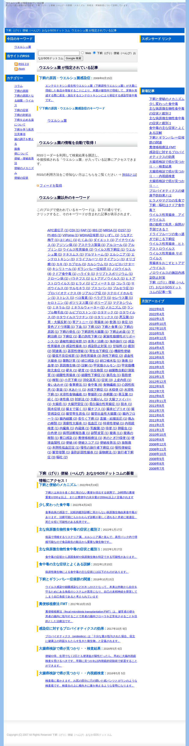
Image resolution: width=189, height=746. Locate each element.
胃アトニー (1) (82, 322)
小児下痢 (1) (73, 380)
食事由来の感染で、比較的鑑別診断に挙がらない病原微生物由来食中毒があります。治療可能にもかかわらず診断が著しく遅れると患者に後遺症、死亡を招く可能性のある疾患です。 (91, 517)
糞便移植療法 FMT (162, 147)
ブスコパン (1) (101, 288)
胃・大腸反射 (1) (60, 322)
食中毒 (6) (95, 384)
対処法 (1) (82, 399)
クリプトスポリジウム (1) (114, 273)
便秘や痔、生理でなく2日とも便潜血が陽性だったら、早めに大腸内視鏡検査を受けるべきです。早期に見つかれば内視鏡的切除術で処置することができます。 (91, 660)
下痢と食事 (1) (112, 326)
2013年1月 (157, 376)
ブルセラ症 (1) (123, 288)
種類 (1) (58, 380)
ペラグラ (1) (102, 298)
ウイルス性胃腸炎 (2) (78, 249)
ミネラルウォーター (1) (88, 307)
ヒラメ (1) (83, 283)
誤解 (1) (87, 365)
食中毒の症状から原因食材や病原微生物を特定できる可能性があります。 (91, 556)
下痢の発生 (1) (70, 331)
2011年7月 (157, 410)
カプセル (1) (77, 264)
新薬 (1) (62, 389)
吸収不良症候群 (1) (66, 355)
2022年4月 (157, 314)
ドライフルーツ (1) (89, 259)
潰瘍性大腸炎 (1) (75, 423)
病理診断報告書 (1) (76, 433)
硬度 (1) (83, 370)
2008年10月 (157, 454)
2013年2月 (157, 372)
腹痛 (17, 148)
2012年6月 (157, 396)
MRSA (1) (110, 230)
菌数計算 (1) (71, 360)
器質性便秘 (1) (78, 351)
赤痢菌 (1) (110, 394)
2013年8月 (157, 357)
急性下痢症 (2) (112, 355)
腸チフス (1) (97, 409)
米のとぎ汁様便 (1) (117, 438)
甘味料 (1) (120, 346)
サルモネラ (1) (79, 288)
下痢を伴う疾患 (24, 129)
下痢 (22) (94, 326)
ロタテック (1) (107, 312)
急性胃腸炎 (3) (90, 355)
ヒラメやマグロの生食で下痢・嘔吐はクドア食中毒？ (167, 205)
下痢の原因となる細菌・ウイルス (24, 100)
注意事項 (19, 134)
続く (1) (53, 399)
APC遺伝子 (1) (58, 230)
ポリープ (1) (103, 302)
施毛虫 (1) (113, 375)
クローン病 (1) (58, 278)
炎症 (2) (127, 322)
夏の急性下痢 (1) (90, 336)
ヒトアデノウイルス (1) (108, 278)
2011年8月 (157, 405)
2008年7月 (157, 468)
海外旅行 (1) (118, 341)
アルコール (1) (116, 245)
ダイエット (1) (104, 240)
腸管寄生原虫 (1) (78, 413)
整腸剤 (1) (95, 394)
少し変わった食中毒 (163, 104)
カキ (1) (62, 264)
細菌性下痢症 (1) (93, 375)
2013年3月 (157, 367)
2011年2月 (157, 425)
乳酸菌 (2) (97, 428)
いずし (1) (112, 235)
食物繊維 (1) (112, 384)
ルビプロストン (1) (83, 312)
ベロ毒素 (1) (84, 298)
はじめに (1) (68, 240)
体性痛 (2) (67, 399)
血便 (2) (53, 365)
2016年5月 (157, 333)
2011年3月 (157, 420)
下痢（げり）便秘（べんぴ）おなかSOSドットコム (82, 734)
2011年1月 (157, 430)
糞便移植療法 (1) (90, 438)
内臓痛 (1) (67, 428)
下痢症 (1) (70, 336)
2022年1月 (157, 319)
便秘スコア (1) (88, 442)
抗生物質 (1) (99, 370)
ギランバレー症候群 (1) (94, 269)
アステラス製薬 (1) (92, 245)
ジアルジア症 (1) (94, 293)
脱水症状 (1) (56, 409)
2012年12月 (157, 381)
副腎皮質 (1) (100, 433)
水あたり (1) (77, 389)
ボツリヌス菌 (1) (81, 302)
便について (21, 153)
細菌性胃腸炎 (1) (68, 375)
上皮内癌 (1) (122, 380)
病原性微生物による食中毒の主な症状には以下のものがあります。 (87, 571)
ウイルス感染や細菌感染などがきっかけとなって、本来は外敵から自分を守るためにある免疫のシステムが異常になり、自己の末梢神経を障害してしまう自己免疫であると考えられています (91, 591)
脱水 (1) (126, 404)
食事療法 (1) (78, 384)
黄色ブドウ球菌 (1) (61, 326)
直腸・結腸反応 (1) (113, 418)
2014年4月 (157, 348)
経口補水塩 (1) (110, 360)
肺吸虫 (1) (125, 428)
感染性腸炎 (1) (76, 346)
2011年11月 (157, 401)
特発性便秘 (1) (113, 423)
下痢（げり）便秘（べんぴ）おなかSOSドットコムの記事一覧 (167, 287)
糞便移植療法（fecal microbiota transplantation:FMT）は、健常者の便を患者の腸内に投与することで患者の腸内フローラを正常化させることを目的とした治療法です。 (91, 616)
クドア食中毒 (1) (64, 273)
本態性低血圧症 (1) (66, 447)
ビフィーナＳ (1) (103, 283)
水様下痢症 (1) (97, 389)
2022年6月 (157, 309)
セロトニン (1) (58, 302)
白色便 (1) (55, 433)
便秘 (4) (71, 442)
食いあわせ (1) (58, 384)
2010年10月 (157, 434)
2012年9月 (157, 386)
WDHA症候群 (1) (92, 235)
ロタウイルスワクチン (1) (74, 317)
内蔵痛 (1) (82, 428)
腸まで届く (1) (76, 409)
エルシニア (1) (120, 254)
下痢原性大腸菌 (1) (95, 331)
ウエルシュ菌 (57, 120)
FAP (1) (86, 230)
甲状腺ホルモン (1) (107, 365)
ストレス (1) (65, 298)
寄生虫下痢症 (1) (101, 351)
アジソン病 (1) (66, 245)
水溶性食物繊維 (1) (73, 394)
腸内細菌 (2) (68, 418)
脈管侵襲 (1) (61, 452)
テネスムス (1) (73, 254)
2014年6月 (157, 343)
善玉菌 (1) (125, 394)
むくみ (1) (85, 240)
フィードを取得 (51, 185)
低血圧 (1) (95, 423)
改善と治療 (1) (98, 341)
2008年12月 (157, 444)
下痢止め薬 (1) (120, 331)
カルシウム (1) (97, 264)
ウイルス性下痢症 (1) (109, 249)
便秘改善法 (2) (110, 442)
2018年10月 (157, 323)
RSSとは (129, 174)
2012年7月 (157, 391)
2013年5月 (157, 362)
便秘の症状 (21, 177)
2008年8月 (157, 463)
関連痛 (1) (59, 351)
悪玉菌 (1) (126, 317)
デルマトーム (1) (97, 254)
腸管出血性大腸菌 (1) (106, 413)
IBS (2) (97, 230)
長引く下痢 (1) (88, 418)
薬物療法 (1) (108, 452)
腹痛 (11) (116, 433)
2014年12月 (157, 338)
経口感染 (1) (90, 360)
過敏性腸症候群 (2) (73, 341)
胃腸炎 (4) (101, 322)
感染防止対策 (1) (100, 346)
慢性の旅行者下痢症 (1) (97, 447)
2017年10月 (157, 328)
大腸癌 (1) (59, 404)
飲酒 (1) (115, 322)
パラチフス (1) (79, 278)
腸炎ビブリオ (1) (118, 409)
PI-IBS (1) (55, 235)
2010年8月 (157, 439)
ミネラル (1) (61, 307)
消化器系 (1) (92, 380)
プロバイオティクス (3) (64, 293)
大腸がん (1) (99, 399)
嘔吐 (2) (62, 457)
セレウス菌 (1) (122, 298)
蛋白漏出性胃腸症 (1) (104, 404)
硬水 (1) (71, 370)
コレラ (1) (123, 283)
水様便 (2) (116, 389)
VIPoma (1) (71, 235)
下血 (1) (81, 326)
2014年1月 (157, 352)
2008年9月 (157, 459)
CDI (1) (74, 230)
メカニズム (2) (115, 307)
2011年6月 (157, 415)
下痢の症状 (21, 110)
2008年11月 (157, 449)
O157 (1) (124, 230)
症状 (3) (107, 380)
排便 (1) (111, 428)
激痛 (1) (127, 360)
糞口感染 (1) (68, 438)
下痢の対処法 (22, 115)
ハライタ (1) (86, 273)
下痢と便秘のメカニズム (167, 99)
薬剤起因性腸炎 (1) (84, 452)
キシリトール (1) (64, 269)
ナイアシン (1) (114, 259)
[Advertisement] (40, 48)
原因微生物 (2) (70, 365)
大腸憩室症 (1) (78, 404)
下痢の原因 (21, 90)
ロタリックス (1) (106, 317)
